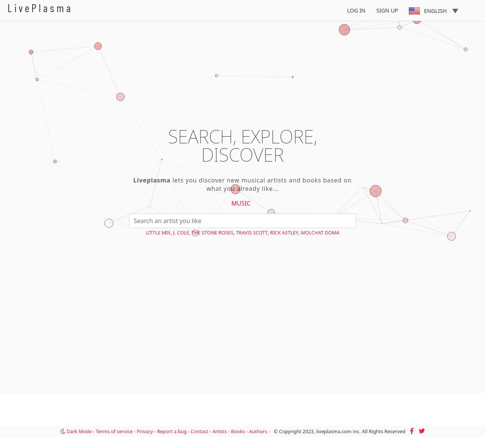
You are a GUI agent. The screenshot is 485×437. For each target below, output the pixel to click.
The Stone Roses (212, 232)
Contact (199, 431)
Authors (258, 431)
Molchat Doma (320, 232)
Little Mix (158, 232)
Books (238, 431)
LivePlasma (40, 7)
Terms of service (114, 431)
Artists (219, 431)
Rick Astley (284, 232)
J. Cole (181, 232)
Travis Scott (252, 232)
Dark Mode (76, 431)
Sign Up (387, 10)
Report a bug (171, 431)
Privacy (145, 431)
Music (241, 203)
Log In (356, 10)
